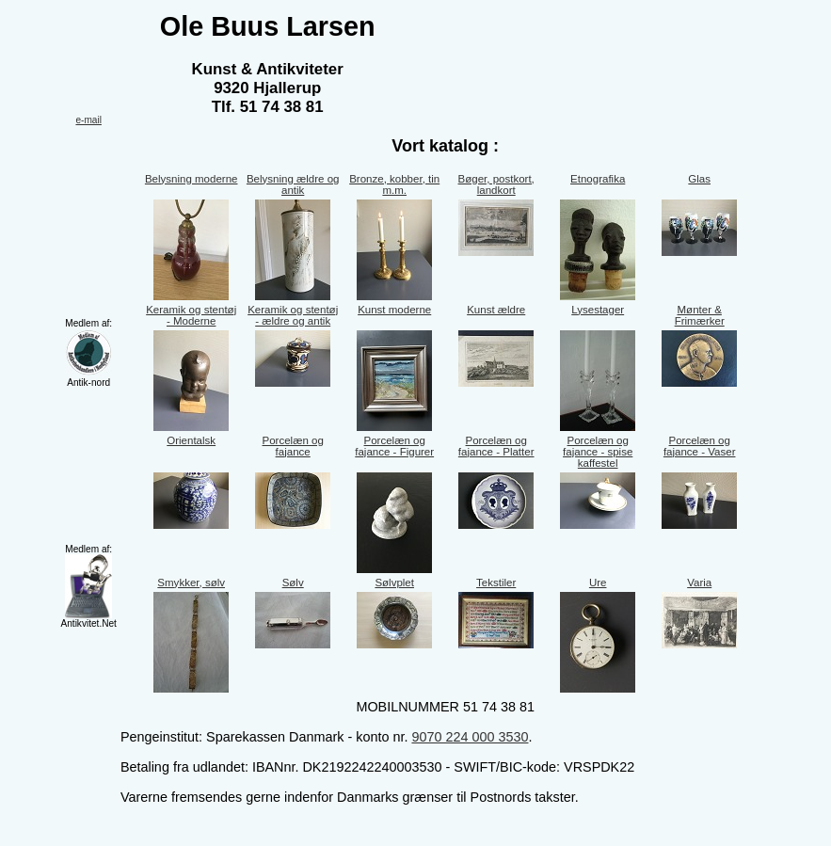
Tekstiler (496, 582)
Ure (598, 582)
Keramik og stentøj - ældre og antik (293, 315)
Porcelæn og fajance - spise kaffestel (597, 452)
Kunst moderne (394, 309)
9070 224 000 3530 (469, 736)
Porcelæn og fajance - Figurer (394, 446)
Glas (699, 178)
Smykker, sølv (191, 582)
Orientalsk (191, 440)
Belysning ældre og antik (293, 184)
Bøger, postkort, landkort (496, 184)
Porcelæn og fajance (293, 446)
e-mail (88, 120)
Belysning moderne (191, 178)
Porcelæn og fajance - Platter (496, 446)
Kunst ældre (496, 309)
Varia (699, 582)
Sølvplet (394, 582)
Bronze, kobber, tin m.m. (394, 184)
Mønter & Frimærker (700, 315)
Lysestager (597, 309)
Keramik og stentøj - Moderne (191, 315)
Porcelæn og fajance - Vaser (699, 446)
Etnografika (597, 178)
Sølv (293, 582)
